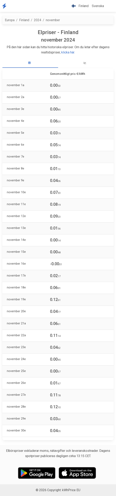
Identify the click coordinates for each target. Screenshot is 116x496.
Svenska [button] (98, 6)
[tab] (30, 63)
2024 (37, 20)
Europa (10, 20)
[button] (108, 6)
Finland (24, 20)
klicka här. (68, 52)
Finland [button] (78, 6)
